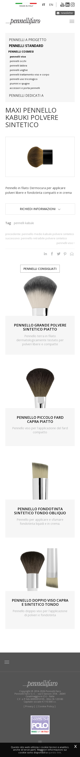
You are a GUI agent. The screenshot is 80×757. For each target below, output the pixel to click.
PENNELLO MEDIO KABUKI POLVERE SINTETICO (48, 234)
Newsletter (67, 13)
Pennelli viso (65, 243)
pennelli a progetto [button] (27, 40)
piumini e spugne (20, 83)
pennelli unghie (19, 70)
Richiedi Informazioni (40, 209)
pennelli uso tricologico (24, 79)
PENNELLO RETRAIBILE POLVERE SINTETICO (44, 238)
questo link (54, 752)
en (51, 5)
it (43, 5)
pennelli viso (18, 56)
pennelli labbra (18, 65)
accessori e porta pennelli (25, 88)
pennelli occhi (18, 61)
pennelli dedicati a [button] (26, 95)
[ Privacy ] (29, 706)
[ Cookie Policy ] (45, 706)
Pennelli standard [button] (26, 46)
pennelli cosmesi (21, 51)
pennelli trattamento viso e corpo (29, 74)
